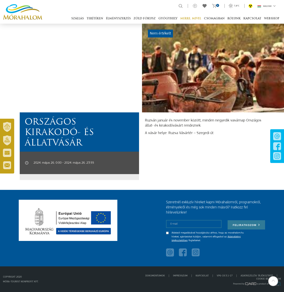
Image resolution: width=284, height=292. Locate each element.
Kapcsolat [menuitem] (202, 275)
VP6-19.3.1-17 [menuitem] (225, 275)
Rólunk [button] (234, 18)
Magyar (266, 6)
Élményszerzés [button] (118, 18)
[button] (273, 281)
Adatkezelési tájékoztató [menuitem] (257, 275)
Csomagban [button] (214, 18)
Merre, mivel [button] (190, 18)
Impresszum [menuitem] (180, 275)
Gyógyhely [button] (168, 18)
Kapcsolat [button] (252, 18)
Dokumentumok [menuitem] (155, 275)
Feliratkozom (246, 225)
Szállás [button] (77, 18)
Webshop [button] (271, 18)
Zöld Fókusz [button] (145, 18)
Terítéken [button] (95, 18)
